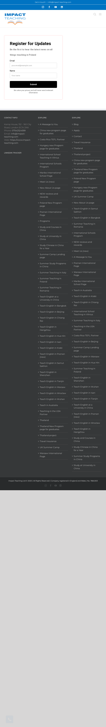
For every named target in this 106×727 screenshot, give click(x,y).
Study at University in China (50, 238)
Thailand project (48, 435)
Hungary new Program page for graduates (51, 147)
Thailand (44, 420)
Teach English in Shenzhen (48, 374)
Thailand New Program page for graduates (52, 428)
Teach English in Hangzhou (48, 328)
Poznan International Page (51, 213)
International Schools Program (50, 165)
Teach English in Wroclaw (53, 393)
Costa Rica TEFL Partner (52, 139)
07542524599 (19, 130)
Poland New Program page (51, 204)
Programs (45, 221)
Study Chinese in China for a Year (52, 247)
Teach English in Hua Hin (52, 336)
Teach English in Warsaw (52, 387)
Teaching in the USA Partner (50, 413)
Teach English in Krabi (51, 348)
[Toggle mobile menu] (100, 14)
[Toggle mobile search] (94, 14)
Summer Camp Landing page (52, 256)
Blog (76, 124)
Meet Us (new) (47, 181)
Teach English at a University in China (49, 298)
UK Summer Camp (49, 447)
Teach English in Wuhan (52, 399)
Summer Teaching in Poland (50, 280)
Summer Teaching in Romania (50, 289)
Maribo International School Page (50, 174)
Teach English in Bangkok (53, 305)
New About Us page (50, 188)
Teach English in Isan (50, 342)
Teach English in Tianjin (52, 381)
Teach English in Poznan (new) (52, 355)
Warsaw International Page (51, 455)
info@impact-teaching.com (59, 2)
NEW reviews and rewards (49, 195)
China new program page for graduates (53, 132)
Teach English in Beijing (52, 311)
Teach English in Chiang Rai (52, 319)
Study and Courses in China (50, 229)
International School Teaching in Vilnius (50, 156)
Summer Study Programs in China (53, 265)
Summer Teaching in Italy (53, 272)
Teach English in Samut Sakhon (52, 364)
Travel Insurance (48, 441)
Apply (77, 130)
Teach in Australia (49, 405)
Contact (78, 136)
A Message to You (49, 124)
